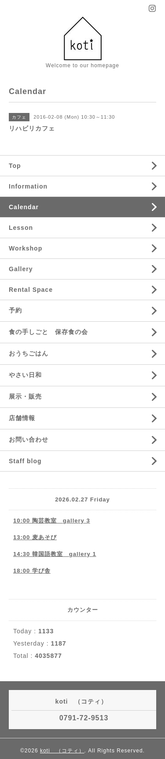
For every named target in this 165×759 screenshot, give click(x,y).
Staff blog (25, 461)
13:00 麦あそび (35, 537)
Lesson (21, 227)
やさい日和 (25, 374)
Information (28, 186)
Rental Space (31, 289)
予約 (15, 310)
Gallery (21, 268)
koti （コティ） (62, 751)
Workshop (25, 248)
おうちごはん (28, 353)
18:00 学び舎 (32, 570)
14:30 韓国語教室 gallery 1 (54, 554)
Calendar (24, 207)
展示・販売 (25, 396)
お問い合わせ (28, 439)
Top (15, 165)
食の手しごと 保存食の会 (48, 331)
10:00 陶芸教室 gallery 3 (51, 520)
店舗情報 (22, 417)
